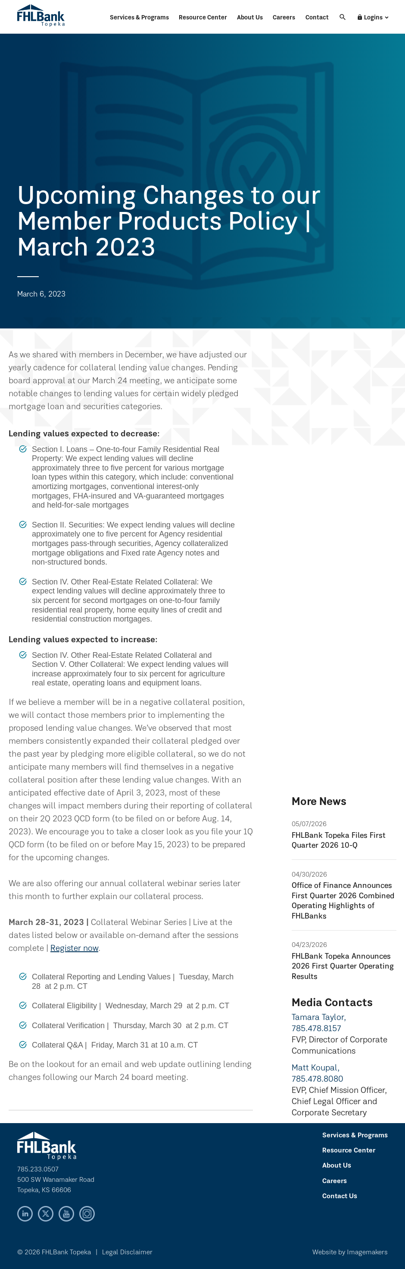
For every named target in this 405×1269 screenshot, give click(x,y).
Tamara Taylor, (319, 1017)
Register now (74, 948)
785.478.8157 (316, 1029)
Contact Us (339, 1196)
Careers (284, 18)
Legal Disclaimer (127, 1252)
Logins (370, 17)
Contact (317, 18)
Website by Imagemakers (350, 1252)
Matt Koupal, (316, 1068)
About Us (250, 18)
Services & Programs (139, 18)
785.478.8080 (317, 1079)
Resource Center (203, 18)
